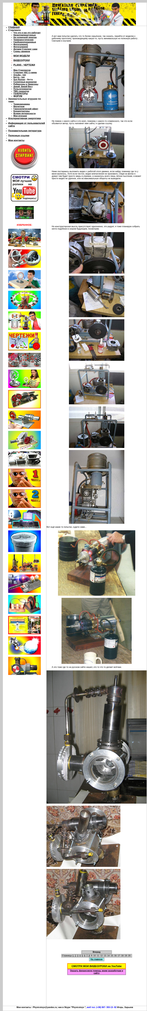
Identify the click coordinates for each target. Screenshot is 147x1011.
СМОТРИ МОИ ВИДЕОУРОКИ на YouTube (97, 966)
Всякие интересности (24, 113)
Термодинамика (21, 104)
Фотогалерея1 (20, 44)
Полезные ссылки (18, 135)
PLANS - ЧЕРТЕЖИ (24, 65)
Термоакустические (23, 40)
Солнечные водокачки (25, 82)
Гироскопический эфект (25, 109)
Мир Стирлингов (22, 70)
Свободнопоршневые (24, 42)
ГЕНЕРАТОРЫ (20, 94)
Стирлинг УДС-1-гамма (25, 72)
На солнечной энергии (25, 37)
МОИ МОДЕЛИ (21, 56)
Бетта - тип (19, 77)
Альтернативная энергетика (24, 118)
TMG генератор (21, 91)
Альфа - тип (19, 75)
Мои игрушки (20, 116)
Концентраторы (21, 111)
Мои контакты (16, 140)
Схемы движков (21, 51)
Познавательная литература (24, 130)
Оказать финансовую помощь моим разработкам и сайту (96, 972)
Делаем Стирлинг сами (25, 49)
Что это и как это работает (27, 33)
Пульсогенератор (22, 89)
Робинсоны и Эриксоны (25, 84)
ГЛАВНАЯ (14, 27)
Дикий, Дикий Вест (23, 86)
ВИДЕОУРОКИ (21, 60)
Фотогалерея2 (20, 47)
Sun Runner (19, 79)
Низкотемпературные (24, 35)
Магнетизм (18, 106)
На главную (97, 959)
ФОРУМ (17, 96)
